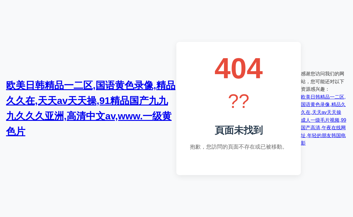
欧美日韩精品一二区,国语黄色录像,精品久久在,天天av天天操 (323, 104)
